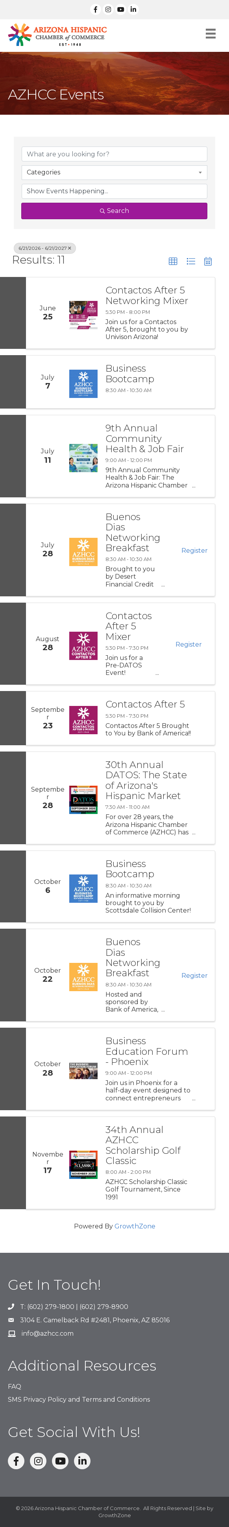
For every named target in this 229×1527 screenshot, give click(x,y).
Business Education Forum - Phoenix (146, 1051)
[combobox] (114, 172)
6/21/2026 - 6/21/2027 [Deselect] (44, 248)
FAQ (14, 1386)
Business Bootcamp (129, 373)
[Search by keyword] (114, 154)
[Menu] (210, 33)
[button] (173, 261)
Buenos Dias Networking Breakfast (133, 533)
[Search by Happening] (114, 191)
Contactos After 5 (145, 704)
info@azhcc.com (48, 1333)
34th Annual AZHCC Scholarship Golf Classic (143, 1145)
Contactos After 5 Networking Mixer (146, 295)
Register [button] (194, 550)
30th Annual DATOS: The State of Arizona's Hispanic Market (146, 780)
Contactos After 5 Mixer (128, 626)
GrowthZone (134, 1226)
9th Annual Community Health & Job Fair (144, 438)
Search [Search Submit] (114, 210)
